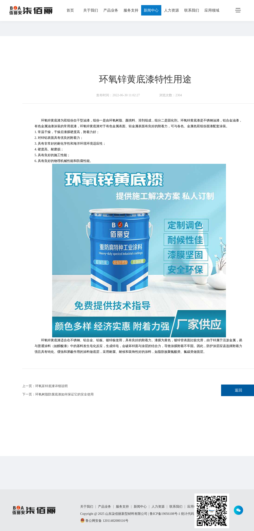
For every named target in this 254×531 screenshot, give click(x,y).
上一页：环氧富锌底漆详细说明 (45, 386)
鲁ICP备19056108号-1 (165, 513)
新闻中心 (151, 10)
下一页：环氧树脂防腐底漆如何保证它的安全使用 (58, 394)
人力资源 (171, 10)
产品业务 (110, 10)
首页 (70, 10)
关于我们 (90, 10)
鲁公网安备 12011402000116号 (104, 520)
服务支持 (131, 10)
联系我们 (191, 10)
